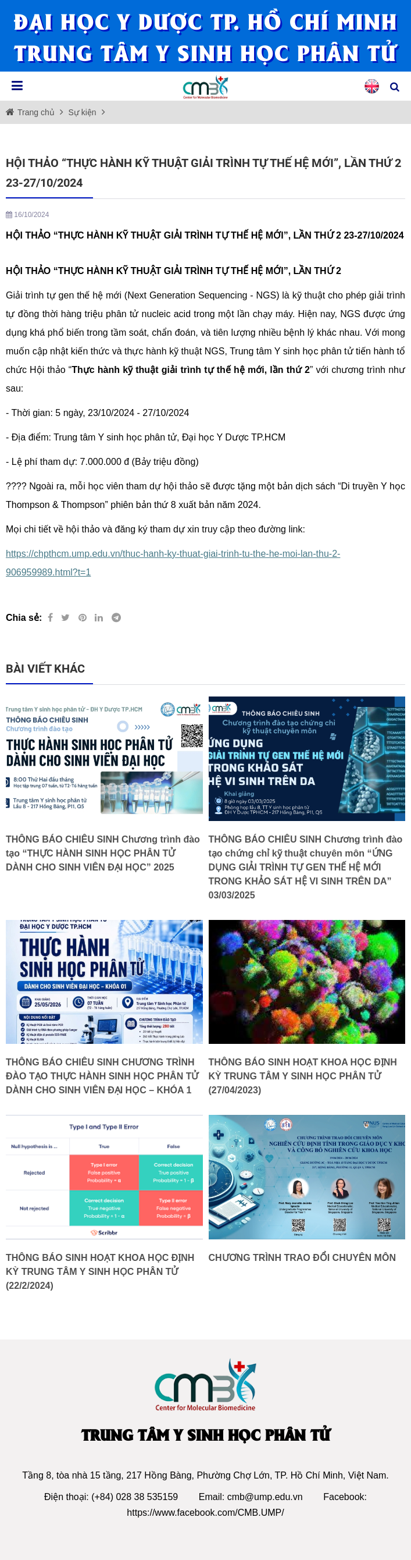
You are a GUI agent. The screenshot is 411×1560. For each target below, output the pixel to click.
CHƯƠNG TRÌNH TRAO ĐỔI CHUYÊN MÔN (302, 1258)
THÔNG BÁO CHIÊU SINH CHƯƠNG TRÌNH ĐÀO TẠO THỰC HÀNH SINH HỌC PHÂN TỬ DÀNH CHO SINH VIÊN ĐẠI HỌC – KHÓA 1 (102, 1076)
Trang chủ (37, 112)
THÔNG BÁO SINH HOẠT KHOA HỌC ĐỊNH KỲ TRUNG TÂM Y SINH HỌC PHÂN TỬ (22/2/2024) (100, 1272)
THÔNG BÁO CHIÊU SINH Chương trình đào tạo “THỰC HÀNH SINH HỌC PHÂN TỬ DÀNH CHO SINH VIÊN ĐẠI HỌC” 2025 (103, 853)
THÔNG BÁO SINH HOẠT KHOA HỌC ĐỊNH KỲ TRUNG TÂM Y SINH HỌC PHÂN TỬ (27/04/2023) (303, 1076)
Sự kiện (81, 112)
